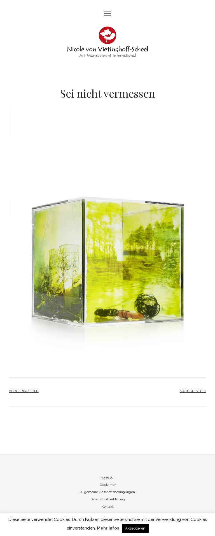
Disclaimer (108, 485)
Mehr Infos (108, 528)
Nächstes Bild (193, 391)
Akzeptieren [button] (135, 528)
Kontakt (107, 507)
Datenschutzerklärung (107, 499)
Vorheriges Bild (24, 391)
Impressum (107, 477)
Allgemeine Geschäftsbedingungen (107, 492)
